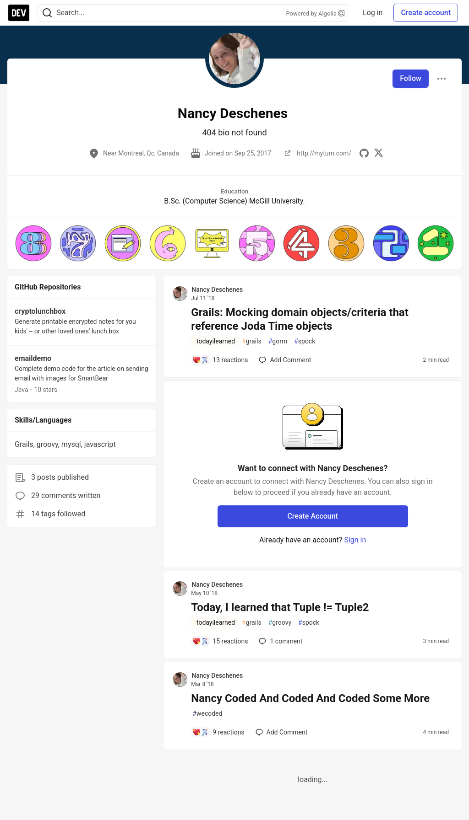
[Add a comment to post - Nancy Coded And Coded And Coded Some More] (218, 732)
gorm (278, 341)
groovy (279, 622)
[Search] (47, 13)
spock (304, 341)
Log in (372, 12)
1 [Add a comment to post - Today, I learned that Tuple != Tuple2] (279, 641)
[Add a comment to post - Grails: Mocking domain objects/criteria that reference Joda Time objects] (219, 360)
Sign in (355, 540)
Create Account (312, 516)
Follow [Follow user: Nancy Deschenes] (410, 78)
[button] (33, 243)
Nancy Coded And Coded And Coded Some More (310, 698)
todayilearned (213, 341)
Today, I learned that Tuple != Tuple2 (280, 607)
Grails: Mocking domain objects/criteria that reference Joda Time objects (300, 319)
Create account (426, 12)
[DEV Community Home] (18, 13)
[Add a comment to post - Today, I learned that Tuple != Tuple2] (219, 641)
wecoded (207, 713)
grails (252, 341)
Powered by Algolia (315, 13)
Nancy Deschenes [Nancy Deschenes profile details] (217, 289)
